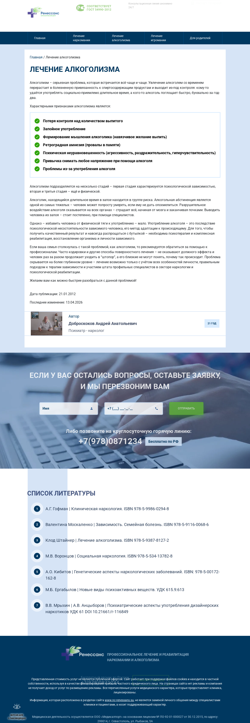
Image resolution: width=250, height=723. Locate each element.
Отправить (170, 408)
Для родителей (200, 38)
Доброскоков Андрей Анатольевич (103, 323)
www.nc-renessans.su (119, 700)
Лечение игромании (158, 38)
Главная (39, 38)
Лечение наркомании (81, 38)
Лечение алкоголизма (121, 38)
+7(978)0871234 (126, 441)
